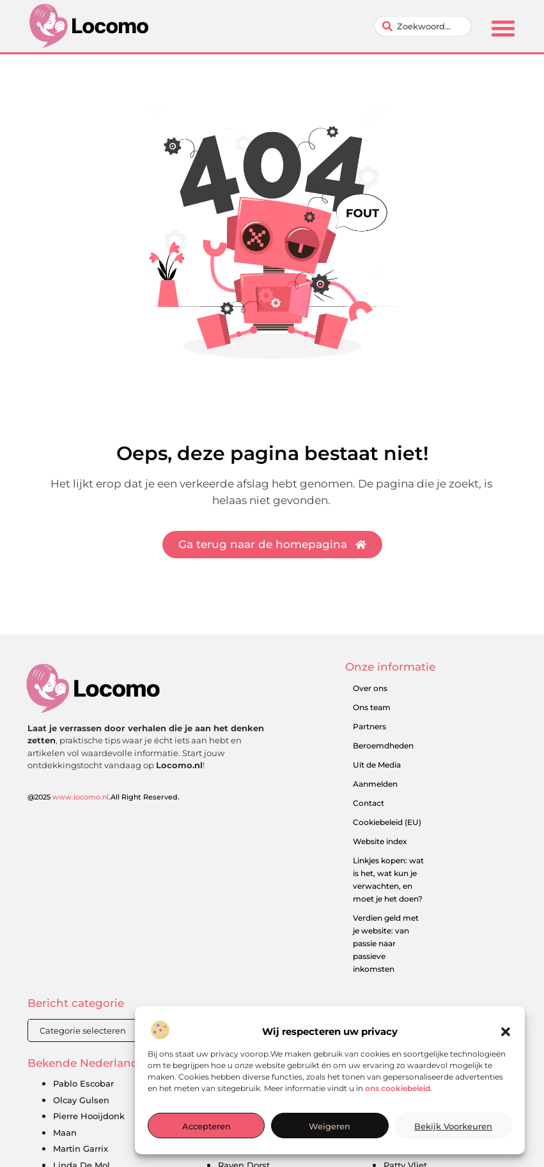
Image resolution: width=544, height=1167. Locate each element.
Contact (368, 803)
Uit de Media (377, 764)
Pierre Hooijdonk (89, 1116)
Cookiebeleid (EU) (387, 822)
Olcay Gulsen (81, 1100)
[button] (505, 1038)
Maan (65, 1132)
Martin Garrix (80, 1148)
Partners (369, 726)
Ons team (372, 707)
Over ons (370, 688)
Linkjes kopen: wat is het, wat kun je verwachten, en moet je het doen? (388, 879)
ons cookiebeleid (397, 1094)
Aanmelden (375, 784)
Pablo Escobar (83, 1083)
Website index (380, 841)
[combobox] (423, 26)
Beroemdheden (383, 745)
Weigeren (329, 1132)
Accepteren (206, 1132)
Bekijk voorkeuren (453, 1132)
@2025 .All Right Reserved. (103, 796)
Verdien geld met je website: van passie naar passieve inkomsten (386, 943)
